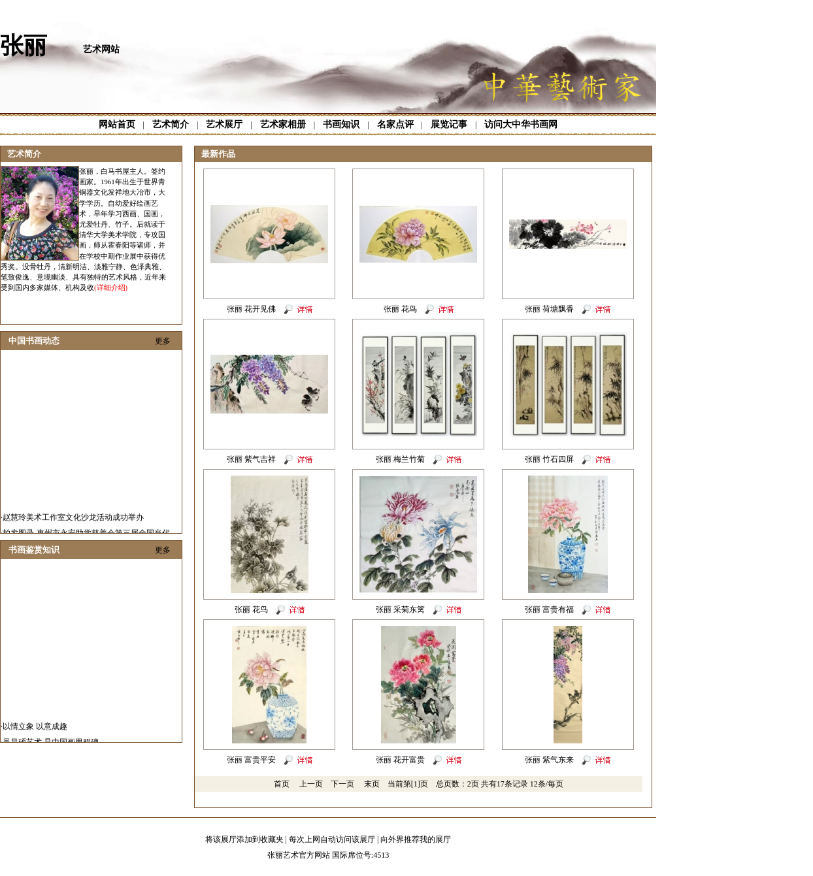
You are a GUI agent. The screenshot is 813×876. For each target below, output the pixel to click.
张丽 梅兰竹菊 (400, 459)
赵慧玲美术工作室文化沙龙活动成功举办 (73, 529)
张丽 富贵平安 (251, 759)
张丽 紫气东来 (549, 759)
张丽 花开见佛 (251, 309)
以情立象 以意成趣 (35, 738)
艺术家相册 (283, 124)
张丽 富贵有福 (549, 609)
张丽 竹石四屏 (549, 459)
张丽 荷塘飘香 (549, 309)
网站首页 (117, 124)
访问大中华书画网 (520, 124)
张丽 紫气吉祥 (251, 459)
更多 (163, 341)
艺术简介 (170, 124)
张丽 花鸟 (400, 309)
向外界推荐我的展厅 (415, 839)
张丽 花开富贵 (400, 759)
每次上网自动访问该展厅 (332, 839)
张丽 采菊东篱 (400, 609)
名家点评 (395, 124)
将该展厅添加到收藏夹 (244, 839)
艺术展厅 (224, 124)
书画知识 (341, 124)
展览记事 (449, 124)
